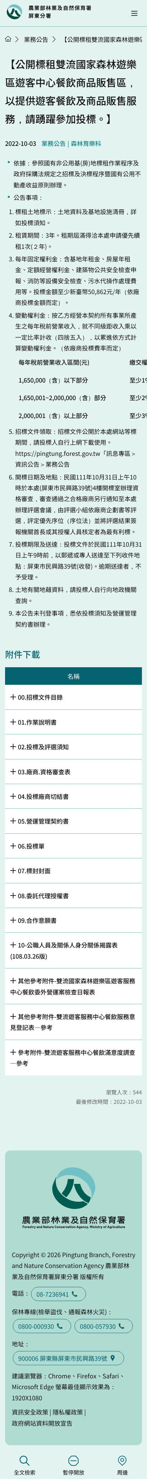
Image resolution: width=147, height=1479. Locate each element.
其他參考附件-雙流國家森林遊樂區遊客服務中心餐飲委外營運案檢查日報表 (72, 986)
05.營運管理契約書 (43, 820)
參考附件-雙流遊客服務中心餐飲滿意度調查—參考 (72, 1057)
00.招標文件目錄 (40, 697)
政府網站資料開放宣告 (42, 1423)
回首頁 (49, 11)
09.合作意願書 (37, 920)
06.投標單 (31, 845)
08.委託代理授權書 (43, 895)
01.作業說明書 (37, 722)
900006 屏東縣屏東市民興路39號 (68, 1358)
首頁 (8, 39)
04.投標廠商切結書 (43, 796)
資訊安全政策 (30, 1411)
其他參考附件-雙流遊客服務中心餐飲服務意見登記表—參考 (72, 1022)
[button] (134, 13)
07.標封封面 (34, 870)
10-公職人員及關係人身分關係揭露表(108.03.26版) (64, 950)
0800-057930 (103, 1326)
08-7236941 (58, 1294)
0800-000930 (42, 1326)
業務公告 (36, 39)
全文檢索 (24, 1466)
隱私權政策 (68, 1411)
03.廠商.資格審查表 (44, 771)
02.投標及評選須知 (43, 746)
